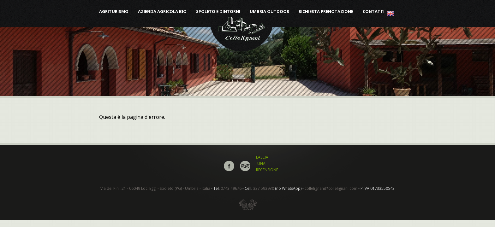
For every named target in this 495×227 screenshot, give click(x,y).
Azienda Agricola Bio (162, 11)
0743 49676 (231, 188)
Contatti (374, 11)
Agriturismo (113, 11)
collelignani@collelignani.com (331, 188)
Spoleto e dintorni (218, 11)
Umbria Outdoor (269, 11)
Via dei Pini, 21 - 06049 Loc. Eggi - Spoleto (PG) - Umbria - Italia (155, 188)
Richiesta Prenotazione (326, 11)
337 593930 (263, 188)
